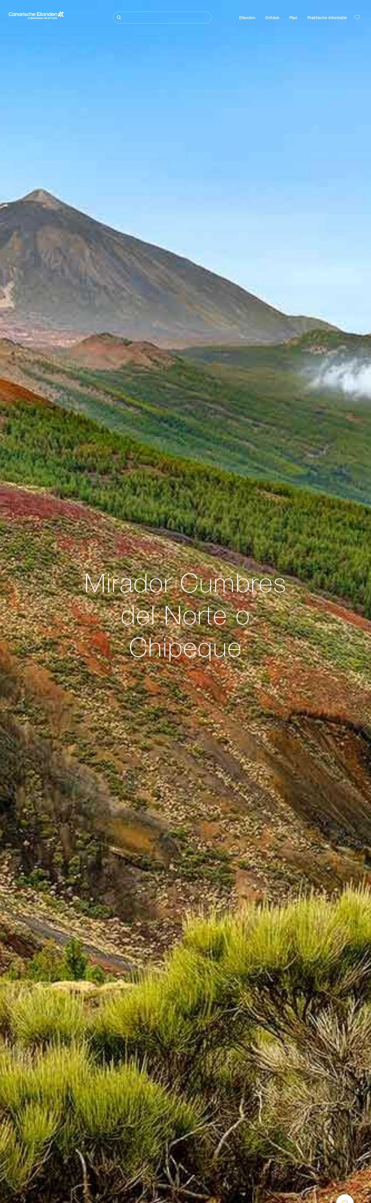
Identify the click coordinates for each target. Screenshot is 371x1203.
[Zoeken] (162, 17)
